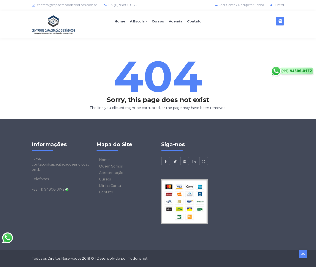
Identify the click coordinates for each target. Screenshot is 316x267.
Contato (194, 21)
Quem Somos (111, 166)
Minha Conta (110, 186)
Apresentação (111, 173)
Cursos (158, 21)
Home (120, 21)
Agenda (175, 21)
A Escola (137, 21)
